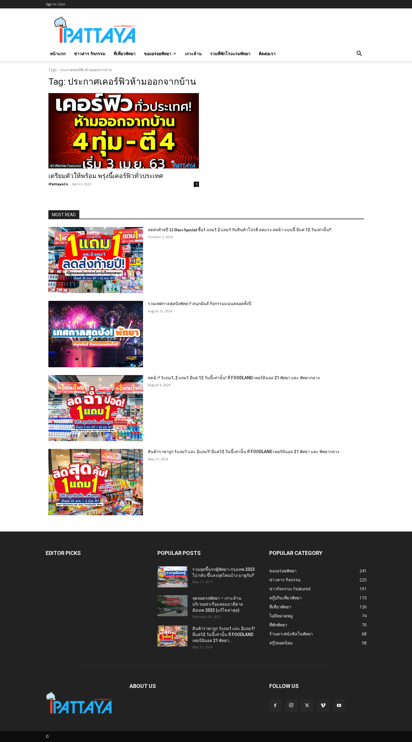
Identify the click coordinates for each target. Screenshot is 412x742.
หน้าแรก (58, 53)
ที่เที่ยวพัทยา (125, 53)
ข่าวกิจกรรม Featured (65, 166)
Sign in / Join (55, 4)
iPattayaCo (58, 184)
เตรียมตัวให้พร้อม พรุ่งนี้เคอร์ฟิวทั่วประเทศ (105, 176)
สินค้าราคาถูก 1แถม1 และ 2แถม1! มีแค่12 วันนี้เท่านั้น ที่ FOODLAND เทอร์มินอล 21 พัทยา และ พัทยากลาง (243, 451)
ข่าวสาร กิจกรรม (89, 53)
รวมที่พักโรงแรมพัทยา (230, 53)
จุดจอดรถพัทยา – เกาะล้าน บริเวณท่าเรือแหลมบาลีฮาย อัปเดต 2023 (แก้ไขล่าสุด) (217, 604)
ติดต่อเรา (267, 53)
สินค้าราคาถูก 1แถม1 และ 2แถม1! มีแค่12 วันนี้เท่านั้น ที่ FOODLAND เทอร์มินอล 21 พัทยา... (223, 634)
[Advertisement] (257, 30)
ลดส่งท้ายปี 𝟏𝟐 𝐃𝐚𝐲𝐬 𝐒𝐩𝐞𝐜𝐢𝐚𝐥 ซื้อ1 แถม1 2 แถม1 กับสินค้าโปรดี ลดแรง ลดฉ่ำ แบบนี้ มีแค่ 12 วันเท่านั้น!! (239, 229)
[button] (359, 54)
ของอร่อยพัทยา (160, 53)
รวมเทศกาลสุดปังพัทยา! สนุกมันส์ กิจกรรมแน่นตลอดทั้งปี (199, 303)
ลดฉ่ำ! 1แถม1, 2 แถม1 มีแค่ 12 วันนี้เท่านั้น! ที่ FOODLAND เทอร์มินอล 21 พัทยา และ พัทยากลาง (234, 377)
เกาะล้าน (193, 53)
